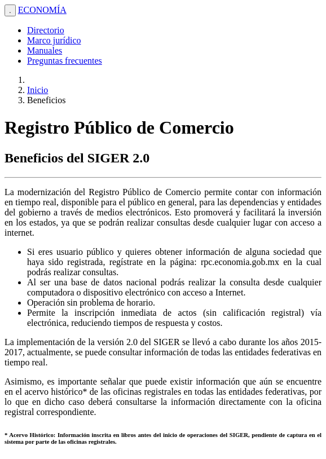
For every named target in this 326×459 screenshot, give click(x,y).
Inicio (37, 90)
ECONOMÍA (42, 10)
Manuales (44, 50)
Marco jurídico (54, 40)
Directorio (45, 30)
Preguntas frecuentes (64, 60)
